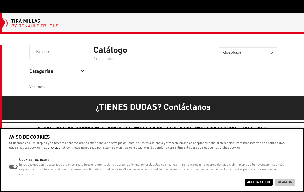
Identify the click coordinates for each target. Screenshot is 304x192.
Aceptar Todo (258, 182)
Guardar (285, 182)
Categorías (41, 71)
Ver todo (37, 86)
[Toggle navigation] (7, 6)
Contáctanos (187, 106)
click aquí (54, 147)
